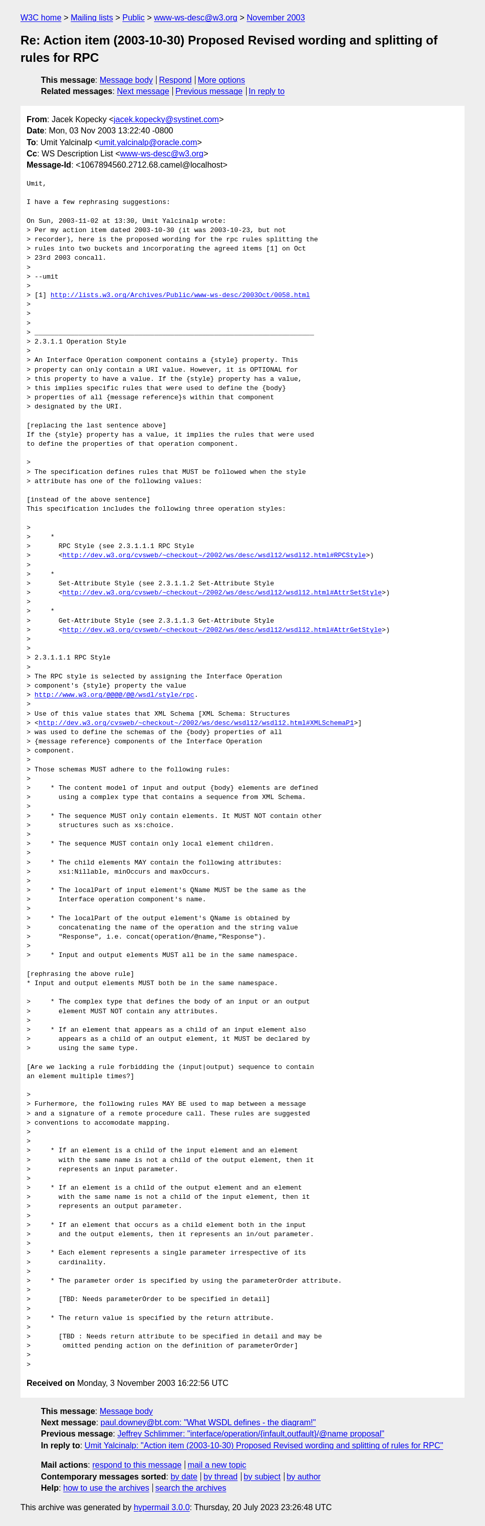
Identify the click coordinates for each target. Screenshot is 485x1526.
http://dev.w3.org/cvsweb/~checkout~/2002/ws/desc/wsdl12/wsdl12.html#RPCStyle (214, 555)
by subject (262, 1476)
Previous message (209, 91)
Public (133, 17)
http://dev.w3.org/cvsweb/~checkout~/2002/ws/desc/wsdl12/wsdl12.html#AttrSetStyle (222, 593)
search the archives (191, 1488)
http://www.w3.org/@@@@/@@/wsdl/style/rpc (114, 695)
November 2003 (276, 17)
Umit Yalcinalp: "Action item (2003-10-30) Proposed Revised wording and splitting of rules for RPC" (263, 1445)
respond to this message (136, 1465)
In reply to (266, 91)
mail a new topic (217, 1465)
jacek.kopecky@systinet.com (166, 119)
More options (222, 80)
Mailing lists (92, 17)
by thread (221, 1476)
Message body (126, 80)
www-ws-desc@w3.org (195, 17)
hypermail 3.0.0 (161, 1507)
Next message (143, 91)
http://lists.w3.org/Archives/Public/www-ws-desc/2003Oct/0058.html (180, 295)
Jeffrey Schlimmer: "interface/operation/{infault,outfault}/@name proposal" (250, 1433)
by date (183, 1476)
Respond (175, 80)
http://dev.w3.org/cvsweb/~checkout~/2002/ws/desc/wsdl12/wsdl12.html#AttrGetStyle (222, 630)
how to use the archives (106, 1488)
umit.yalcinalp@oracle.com (148, 142)
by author (303, 1476)
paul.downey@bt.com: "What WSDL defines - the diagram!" (208, 1422)
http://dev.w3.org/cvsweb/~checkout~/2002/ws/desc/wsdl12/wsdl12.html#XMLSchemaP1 (196, 723)
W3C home (40, 17)
